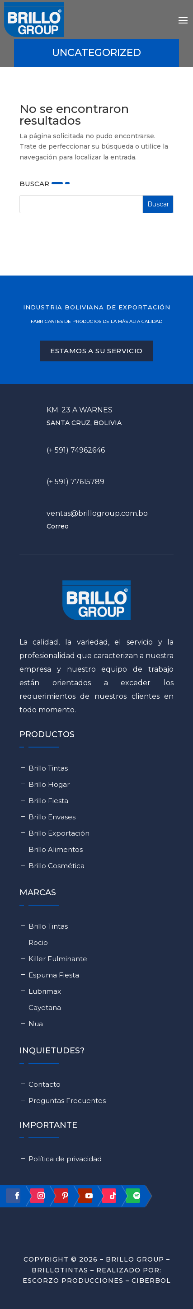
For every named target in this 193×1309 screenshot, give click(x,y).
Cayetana (44, 1007)
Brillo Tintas (48, 768)
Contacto (44, 1084)
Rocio (38, 942)
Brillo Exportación (58, 833)
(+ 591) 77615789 (75, 481)
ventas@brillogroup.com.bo (97, 513)
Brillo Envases (51, 817)
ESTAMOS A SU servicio (96, 350)
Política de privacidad (65, 1159)
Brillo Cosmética (56, 865)
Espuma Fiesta (53, 975)
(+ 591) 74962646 (76, 450)
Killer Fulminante (57, 958)
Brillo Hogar (49, 784)
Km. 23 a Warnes (80, 410)
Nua (35, 1023)
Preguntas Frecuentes (67, 1100)
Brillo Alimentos (55, 849)
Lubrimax (44, 991)
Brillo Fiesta (48, 800)
